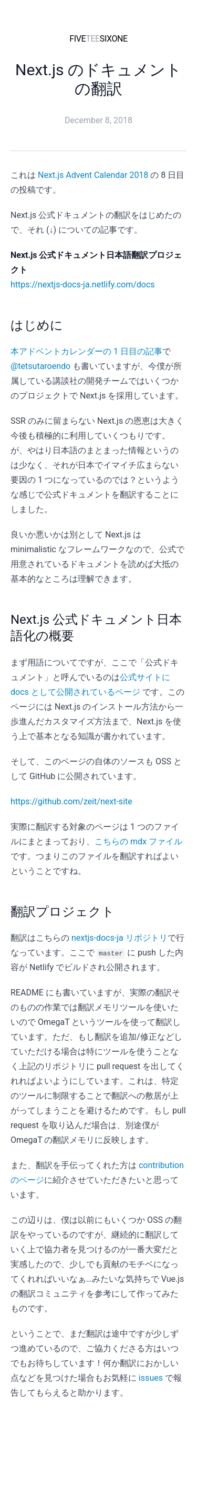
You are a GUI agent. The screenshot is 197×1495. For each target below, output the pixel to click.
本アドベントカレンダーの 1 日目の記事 (86, 351)
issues (151, 1378)
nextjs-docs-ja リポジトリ (119, 938)
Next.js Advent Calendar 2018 (93, 175)
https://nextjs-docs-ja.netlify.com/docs (83, 285)
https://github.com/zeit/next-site (71, 801)
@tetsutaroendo (40, 366)
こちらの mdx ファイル (138, 841)
